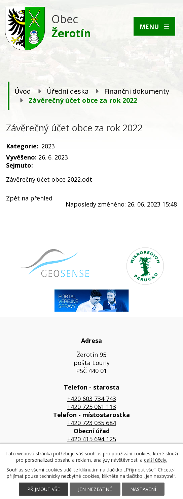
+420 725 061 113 (91, 407)
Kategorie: (22, 146)
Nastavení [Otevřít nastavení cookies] (143, 489)
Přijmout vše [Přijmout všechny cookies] (43, 489)
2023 (48, 146)
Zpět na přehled (29, 198)
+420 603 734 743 (91, 399)
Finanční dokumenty (136, 91)
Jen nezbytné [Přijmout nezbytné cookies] (95, 489)
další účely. (155, 460)
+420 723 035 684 (91, 423)
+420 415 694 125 (91, 439)
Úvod (22, 91)
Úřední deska (67, 91)
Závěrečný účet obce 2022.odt (49, 179)
